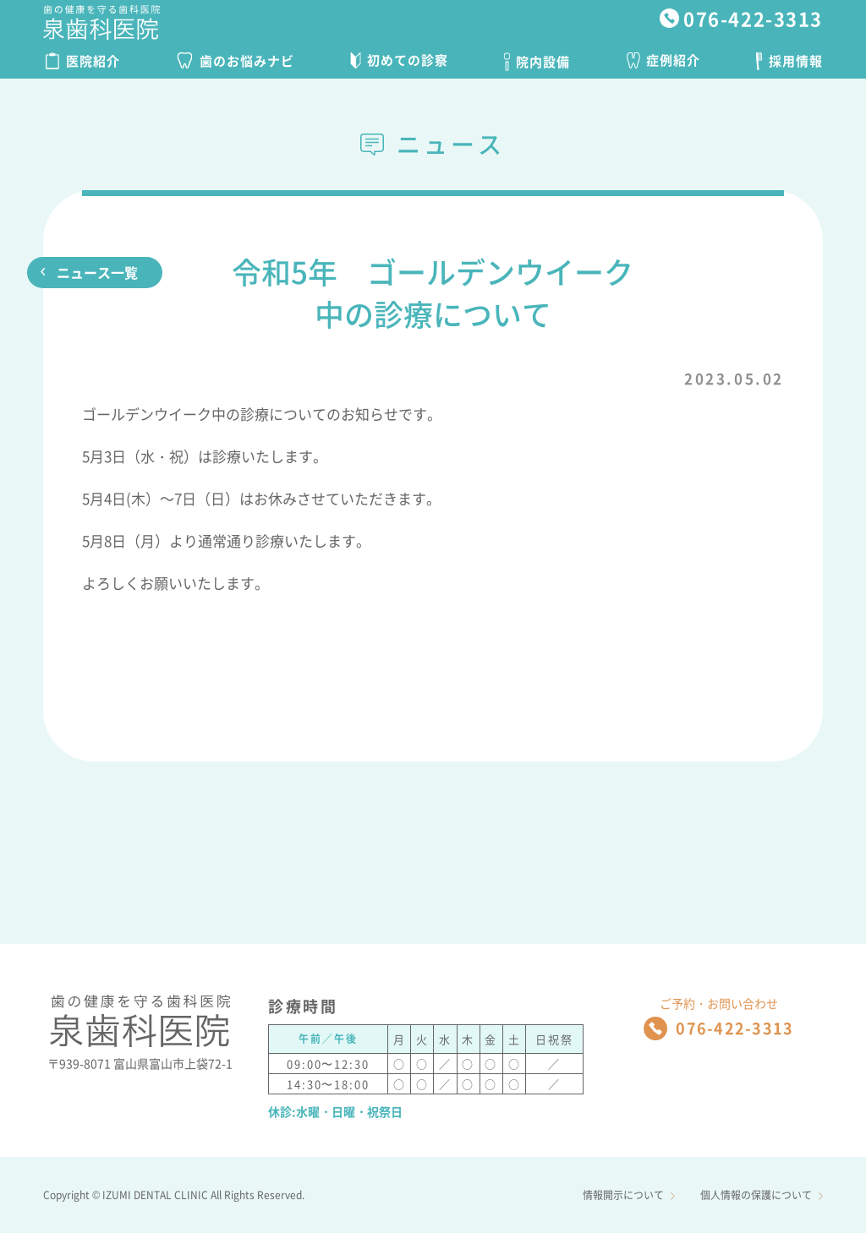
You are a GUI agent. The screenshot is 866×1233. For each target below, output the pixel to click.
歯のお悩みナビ (235, 61)
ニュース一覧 (97, 272)
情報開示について (629, 1195)
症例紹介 (664, 60)
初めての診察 (399, 60)
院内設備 (536, 61)
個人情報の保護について (761, 1195)
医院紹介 (83, 61)
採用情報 (789, 61)
